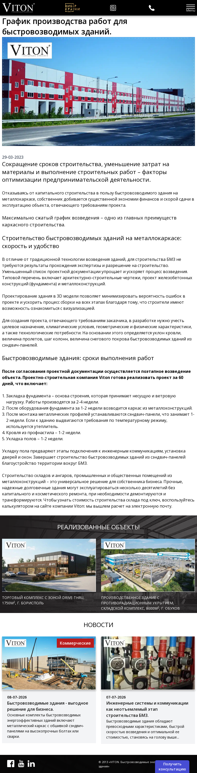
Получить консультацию (172, 766)
